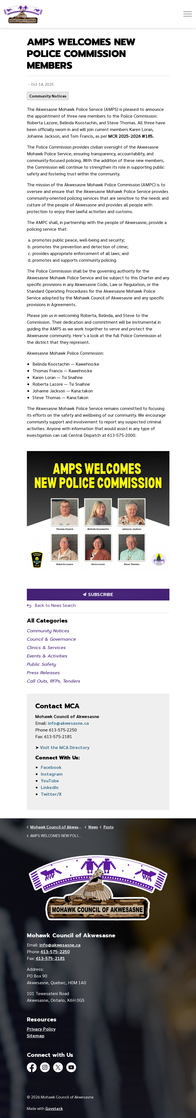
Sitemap (35, 1035)
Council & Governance (51, 639)
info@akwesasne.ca (68, 723)
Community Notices (47, 95)
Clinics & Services (46, 647)
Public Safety (41, 664)
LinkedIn (49, 787)
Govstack (54, 1108)
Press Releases (43, 672)
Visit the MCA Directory (64, 747)
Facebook (51, 767)
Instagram (52, 774)
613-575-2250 (55, 951)
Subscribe (98, 594)
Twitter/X (51, 794)
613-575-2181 (50, 958)
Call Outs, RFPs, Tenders (53, 681)
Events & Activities (47, 656)
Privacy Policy (41, 1029)
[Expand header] (187, 14)
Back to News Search (55, 605)
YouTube (50, 780)
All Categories (47, 620)
